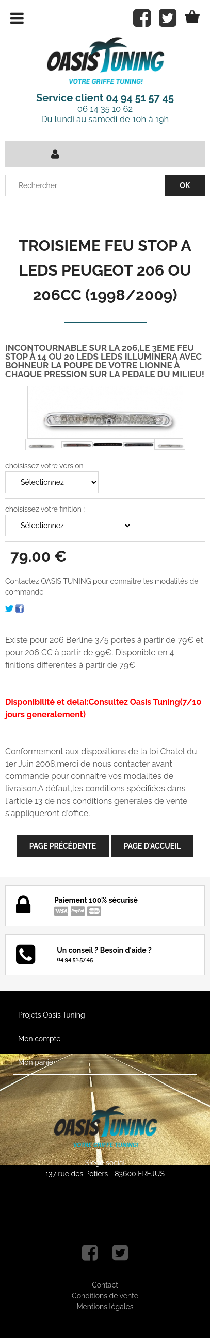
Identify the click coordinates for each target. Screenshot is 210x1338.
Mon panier (37, 1062)
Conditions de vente (105, 1296)
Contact (105, 1285)
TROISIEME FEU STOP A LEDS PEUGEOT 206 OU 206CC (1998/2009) (105, 270)
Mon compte (39, 1039)
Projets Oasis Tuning (51, 1015)
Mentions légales (104, 1306)
